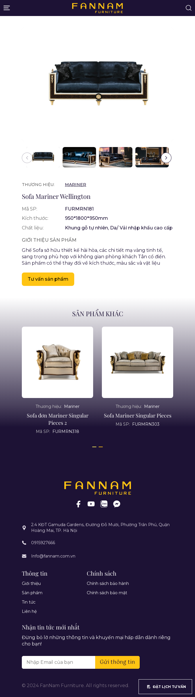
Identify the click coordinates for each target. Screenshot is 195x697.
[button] (166, 158)
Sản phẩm (32, 592)
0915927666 (43, 542)
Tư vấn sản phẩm (48, 279)
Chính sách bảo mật (107, 592)
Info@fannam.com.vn (53, 556)
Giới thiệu (31, 583)
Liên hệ (29, 611)
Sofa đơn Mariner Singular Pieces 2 (57, 419)
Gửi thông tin (117, 662)
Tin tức (29, 602)
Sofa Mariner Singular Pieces (137, 415)
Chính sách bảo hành (108, 583)
